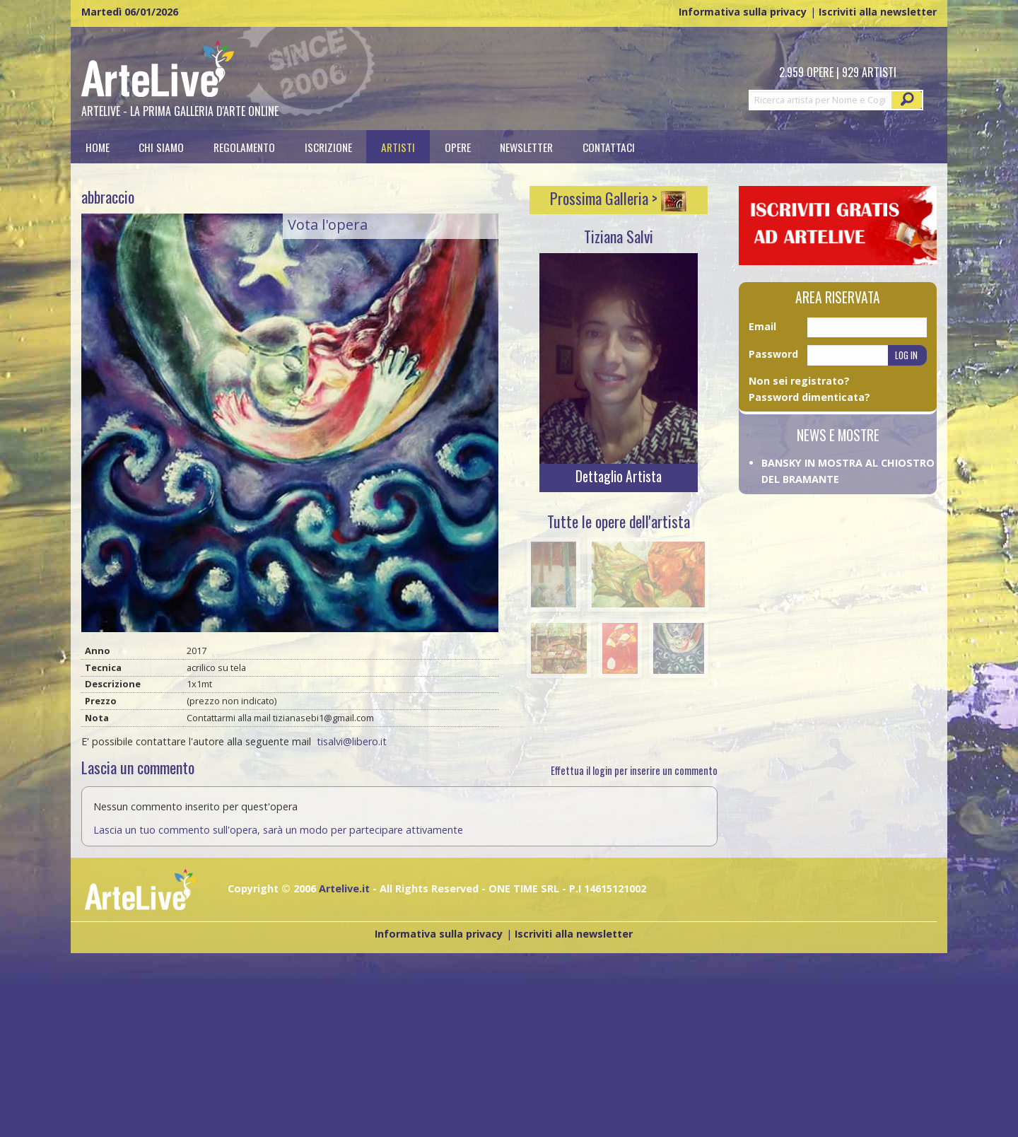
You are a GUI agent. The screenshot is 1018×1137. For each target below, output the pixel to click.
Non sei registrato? (799, 380)
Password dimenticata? (809, 397)
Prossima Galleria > (618, 198)
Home (98, 147)
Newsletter (526, 147)
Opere (458, 147)
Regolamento (244, 147)
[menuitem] (97, 146)
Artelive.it (344, 888)
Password (773, 354)
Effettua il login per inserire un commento (634, 770)
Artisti (398, 147)
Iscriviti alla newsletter (878, 11)
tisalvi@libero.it (352, 741)
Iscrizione (328, 147)
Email (762, 326)
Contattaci (609, 147)
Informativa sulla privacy (743, 11)
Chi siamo (161, 147)
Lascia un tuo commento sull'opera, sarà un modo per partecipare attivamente (278, 829)
